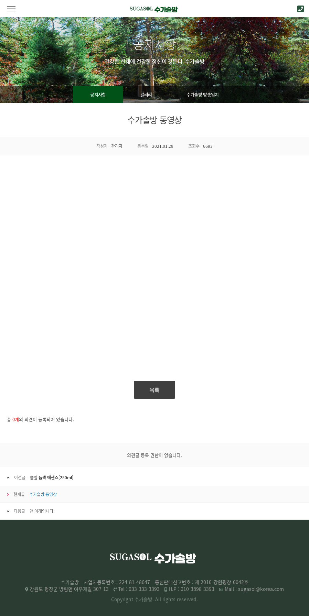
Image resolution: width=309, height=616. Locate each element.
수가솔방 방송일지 (203, 94)
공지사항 (98, 94)
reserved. (187, 599)
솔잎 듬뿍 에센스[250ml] (51, 477)
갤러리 (146, 94)
